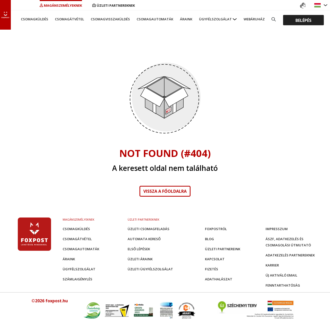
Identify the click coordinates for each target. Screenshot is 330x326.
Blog (209, 239)
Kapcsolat (215, 259)
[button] (318, 5)
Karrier (272, 265)
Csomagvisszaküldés (110, 19)
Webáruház (254, 19)
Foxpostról (216, 229)
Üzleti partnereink (222, 249)
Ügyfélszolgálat (215, 19)
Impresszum (277, 229)
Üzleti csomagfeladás (148, 229)
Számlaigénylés (77, 279)
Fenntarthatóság (283, 285)
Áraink (186, 19)
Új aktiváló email (281, 275)
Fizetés (211, 269)
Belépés (303, 20)
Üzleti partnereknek (113, 5)
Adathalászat (218, 279)
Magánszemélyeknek (61, 5)
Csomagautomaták (155, 19)
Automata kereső (144, 239)
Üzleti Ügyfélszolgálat (150, 269)
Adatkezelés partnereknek (290, 255)
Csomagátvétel (69, 19)
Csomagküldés (34, 19)
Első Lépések (139, 249)
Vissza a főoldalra (165, 191)
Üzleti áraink (140, 259)
